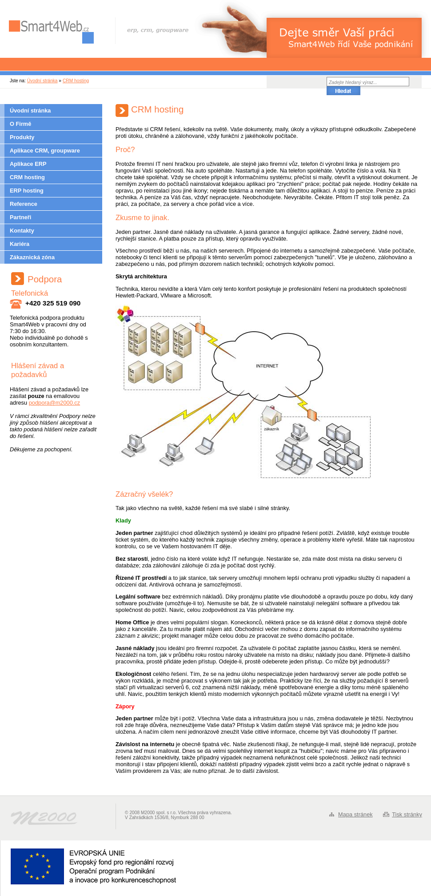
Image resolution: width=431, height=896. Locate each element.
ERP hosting (27, 190)
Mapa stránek (355, 814)
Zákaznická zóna (32, 257)
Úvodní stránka (42, 80)
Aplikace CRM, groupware (45, 150)
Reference (23, 204)
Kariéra (19, 244)
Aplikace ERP (28, 164)
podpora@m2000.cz (54, 402)
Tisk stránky (407, 814)
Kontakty (22, 230)
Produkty (22, 137)
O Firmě (20, 124)
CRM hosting (76, 80)
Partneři (20, 217)
